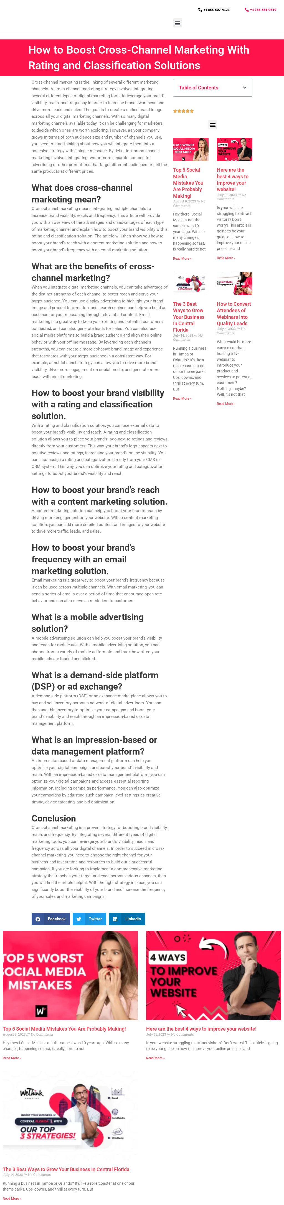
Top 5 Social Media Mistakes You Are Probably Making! (188, 183)
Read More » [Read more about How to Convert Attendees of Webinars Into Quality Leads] (226, 404)
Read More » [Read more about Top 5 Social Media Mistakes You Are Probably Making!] (182, 258)
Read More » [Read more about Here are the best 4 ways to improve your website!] (226, 258)
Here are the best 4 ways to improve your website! (201, 1029)
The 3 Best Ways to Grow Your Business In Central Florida (188, 317)
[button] (177, 30)
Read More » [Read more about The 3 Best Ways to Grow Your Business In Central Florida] (182, 399)
